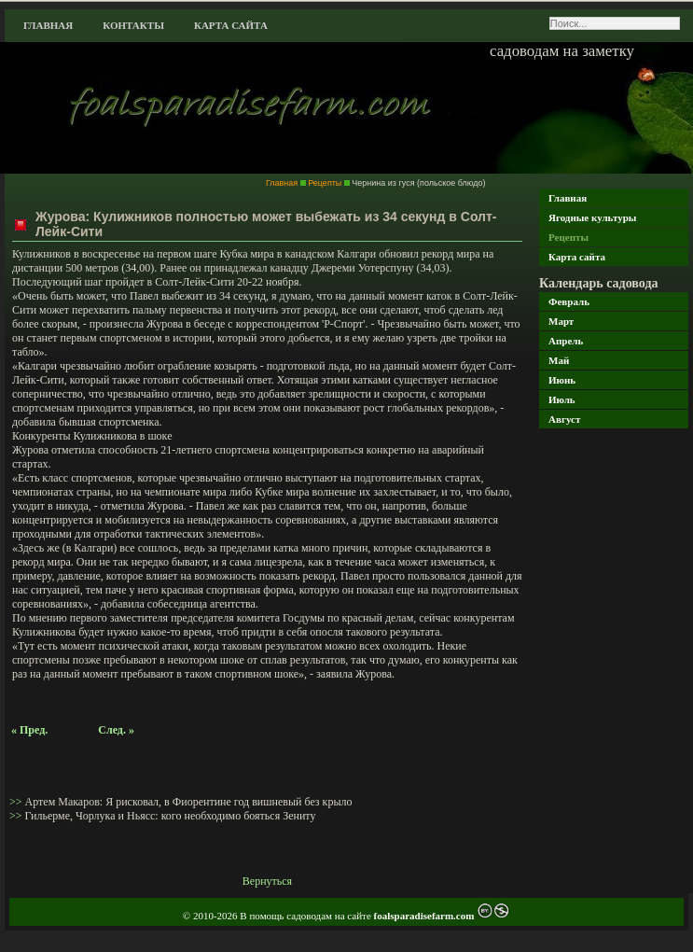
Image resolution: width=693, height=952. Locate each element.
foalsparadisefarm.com (426, 915)
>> (17, 801)
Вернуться (267, 881)
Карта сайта (231, 25)
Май (558, 360)
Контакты (133, 25)
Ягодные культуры (592, 217)
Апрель (565, 340)
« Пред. (29, 729)
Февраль (568, 301)
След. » (116, 729)
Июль (561, 399)
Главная (48, 25)
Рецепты (568, 237)
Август (564, 419)
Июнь (561, 379)
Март (561, 321)
